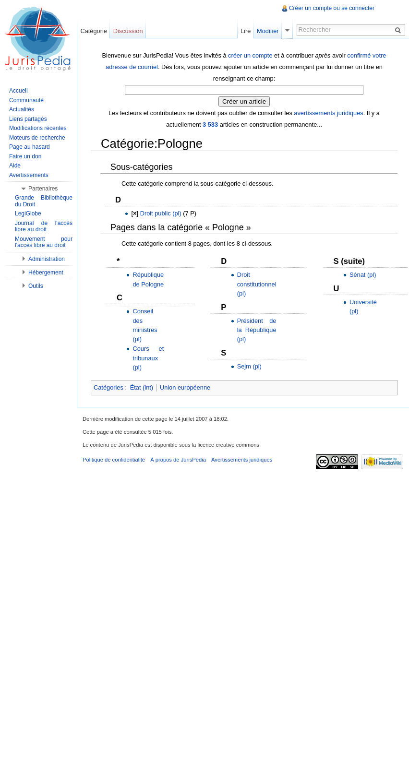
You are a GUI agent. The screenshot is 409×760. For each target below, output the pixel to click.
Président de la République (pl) (257, 330)
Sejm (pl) (249, 366)
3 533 (210, 124)
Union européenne (185, 387)
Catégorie (93, 31)
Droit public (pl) (160, 213)
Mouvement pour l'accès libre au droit (43, 242)
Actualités (21, 109)
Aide (15, 165)
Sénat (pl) (362, 274)
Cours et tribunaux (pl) (148, 357)
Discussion (128, 31)
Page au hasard (29, 146)
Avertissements (28, 175)
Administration (46, 259)
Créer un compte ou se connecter (331, 8)
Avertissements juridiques (241, 460)
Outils (35, 286)
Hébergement (45, 272)
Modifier (268, 31)
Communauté (26, 100)
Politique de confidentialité (114, 460)
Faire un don (25, 156)
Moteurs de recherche (37, 137)
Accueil (18, 90)
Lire (246, 31)
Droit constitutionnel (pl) (257, 284)
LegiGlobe (28, 213)
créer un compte (250, 55)
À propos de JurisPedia (178, 460)
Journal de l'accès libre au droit (43, 226)
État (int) (141, 387)
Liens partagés (28, 119)
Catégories (108, 387)
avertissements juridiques (328, 113)
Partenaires (43, 188)
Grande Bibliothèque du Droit (43, 201)
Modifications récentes (37, 128)
